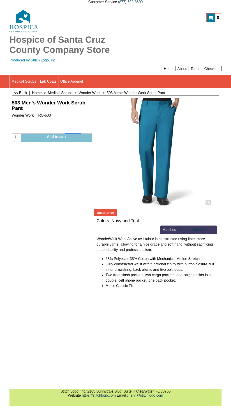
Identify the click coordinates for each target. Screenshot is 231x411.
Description (105, 213)
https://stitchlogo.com (99, 395)
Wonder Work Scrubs (194, 230)
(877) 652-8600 (130, 2)
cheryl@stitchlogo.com (145, 395)
